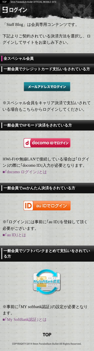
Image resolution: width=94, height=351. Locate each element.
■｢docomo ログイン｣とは (25, 172)
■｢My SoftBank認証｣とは (25, 319)
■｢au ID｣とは (14, 235)
